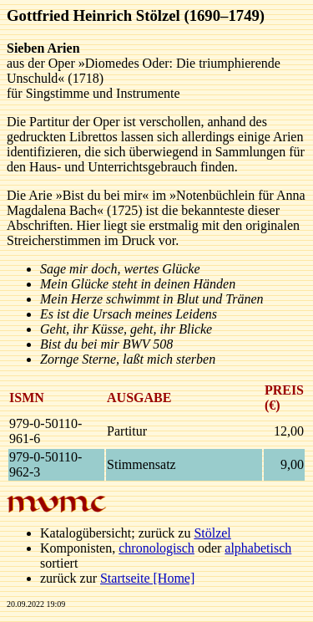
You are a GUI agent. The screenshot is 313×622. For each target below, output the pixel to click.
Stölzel (212, 533)
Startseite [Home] (147, 578)
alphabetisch (258, 548)
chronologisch (156, 548)
